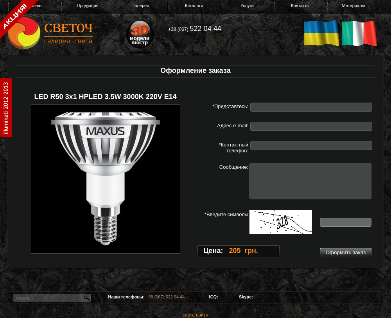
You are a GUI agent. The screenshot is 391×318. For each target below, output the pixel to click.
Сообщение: (233, 167)
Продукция (87, 5)
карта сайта (195, 315)
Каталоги (194, 5)
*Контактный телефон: (233, 148)
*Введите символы (226, 214)
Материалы (353, 5)
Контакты (300, 5)
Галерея (141, 5)
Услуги (247, 5)
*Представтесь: (230, 106)
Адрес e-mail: (232, 125)
